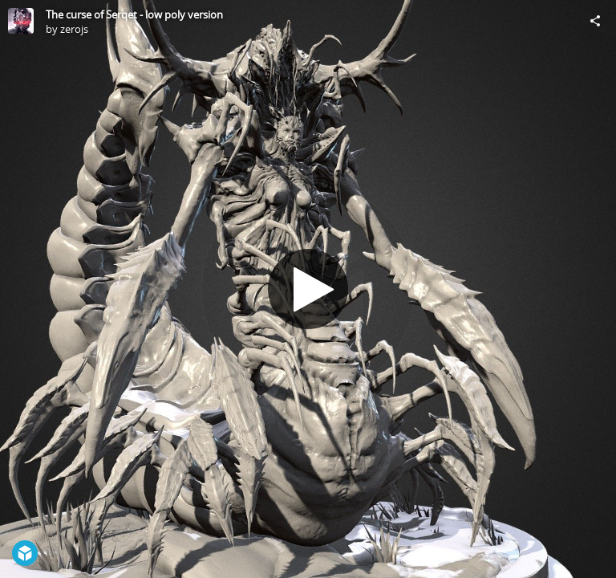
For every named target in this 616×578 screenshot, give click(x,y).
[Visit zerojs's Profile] (21, 21)
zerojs (74, 29)
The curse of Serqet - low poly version (134, 14)
